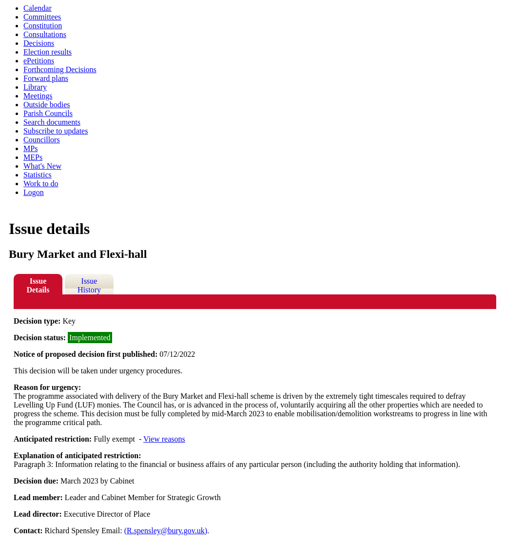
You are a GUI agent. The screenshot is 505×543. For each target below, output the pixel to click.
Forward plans (45, 78)
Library (35, 87)
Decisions (38, 43)
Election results (47, 52)
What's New (42, 166)
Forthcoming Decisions (60, 69)
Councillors (41, 140)
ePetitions (38, 61)
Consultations (44, 34)
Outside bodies (46, 104)
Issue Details (37, 285)
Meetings (38, 96)
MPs (30, 148)
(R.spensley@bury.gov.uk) (165, 530)
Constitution (42, 25)
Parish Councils (48, 113)
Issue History (89, 285)
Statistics (37, 175)
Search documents (51, 122)
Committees (42, 17)
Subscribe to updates (55, 131)
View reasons (164, 439)
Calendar (37, 8)
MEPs (32, 157)
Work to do (40, 183)
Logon (33, 192)
